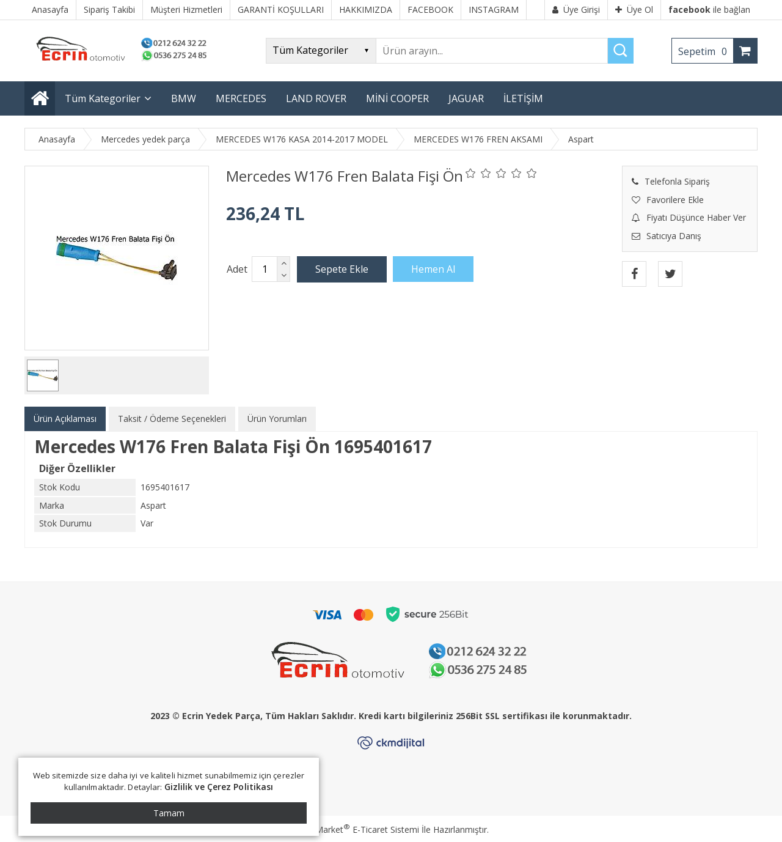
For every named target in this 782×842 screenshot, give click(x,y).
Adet (237, 269)
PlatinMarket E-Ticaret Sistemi (356, 829)
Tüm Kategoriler (103, 98)
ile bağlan (709, 9)
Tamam (169, 813)
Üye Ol (634, 9)
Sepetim (705, 51)
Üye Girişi (576, 9)
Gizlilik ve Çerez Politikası (219, 786)
